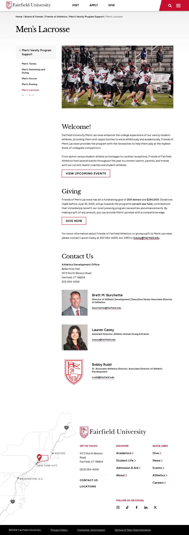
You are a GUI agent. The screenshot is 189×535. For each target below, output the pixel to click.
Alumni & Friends (33, 16)
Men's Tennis (29, 63)
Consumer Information (91, 530)
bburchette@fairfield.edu (106, 307)
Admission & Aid (127, 468)
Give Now (74, 221)
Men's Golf (28, 95)
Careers (158, 482)
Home (19, 16)
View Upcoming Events (86, 173)
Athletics (159, 475)
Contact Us (89, 480)
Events (157, 468)
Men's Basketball (31, 101)
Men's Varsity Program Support (86, 16)
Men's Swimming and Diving (33, 71)
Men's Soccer (29, 78)
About (120, 475)
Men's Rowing (29, 84)
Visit (75, 5)
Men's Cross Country (33, 107)
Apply (93, 5)
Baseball (26, 113)
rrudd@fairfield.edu (103, 377)
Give (111, 5)
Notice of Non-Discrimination (133, 530)
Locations (88, 486)
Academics (123, 453)
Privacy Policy (59, 530)
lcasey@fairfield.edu (146, 237)
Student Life (125, 460)
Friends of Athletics (56, 16)
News (156, 460)
